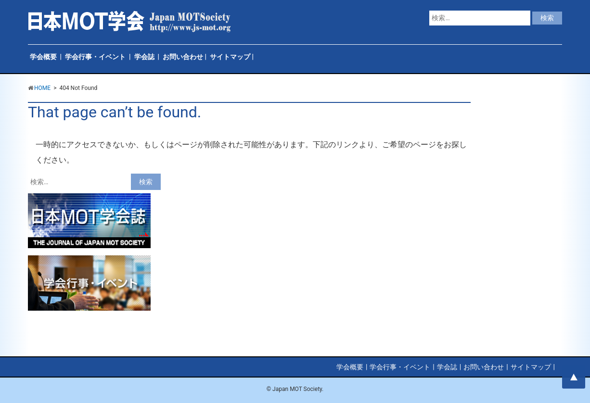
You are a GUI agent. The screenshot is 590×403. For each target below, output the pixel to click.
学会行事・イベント (95, 57)
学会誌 (144, 57)
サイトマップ (230, 57)
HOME (42, 88)
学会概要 (43, 57)
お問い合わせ (183, 57)
